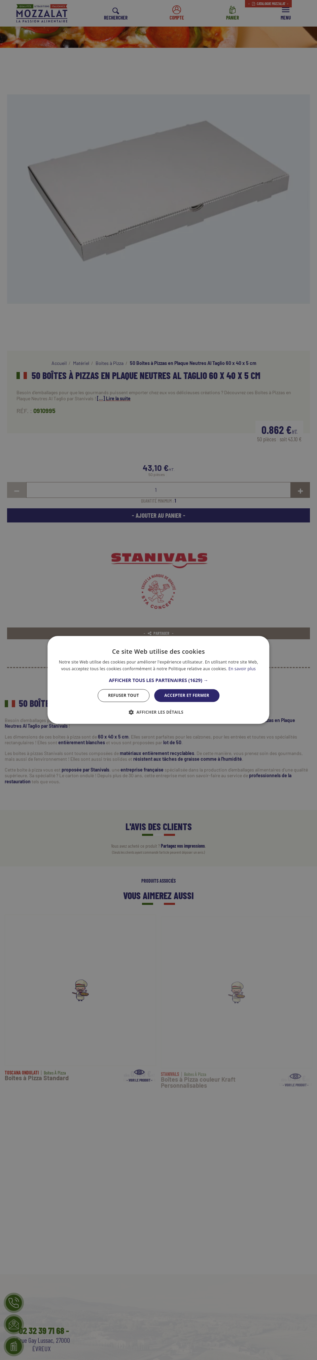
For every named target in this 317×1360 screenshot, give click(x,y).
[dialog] (158, 680)
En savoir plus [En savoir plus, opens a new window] (242, 669)
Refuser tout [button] (123, 695)
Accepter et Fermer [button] (186, 695)
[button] (158, 680)
